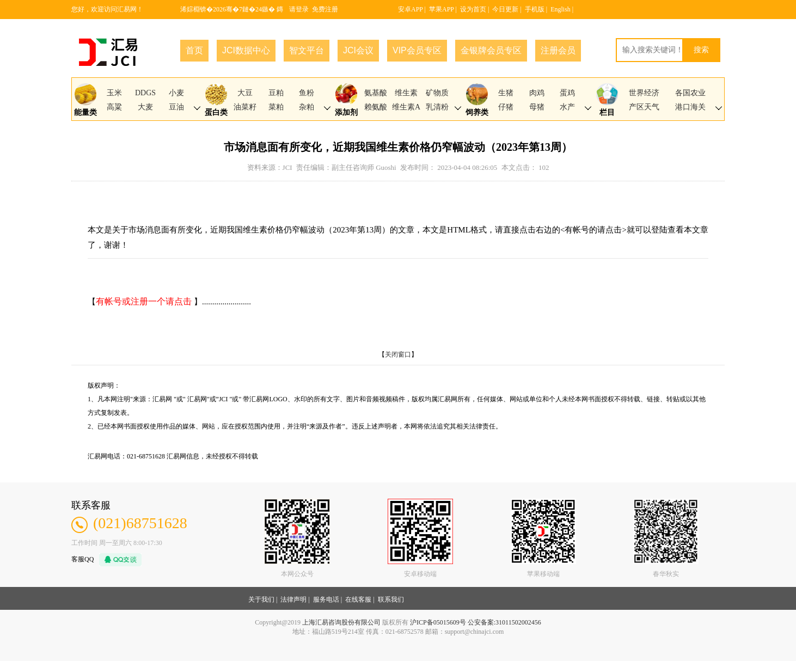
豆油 (176, 107)
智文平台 (306, 50)
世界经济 (644, 93)
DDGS (145, 93)
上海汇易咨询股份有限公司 (341, 622)
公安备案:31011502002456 (504, 622)
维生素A (406, 107)
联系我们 (391, 599)
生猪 (505, 93)
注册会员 (558, 50)
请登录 (299, 9)
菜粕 (276, 107)
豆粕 (276, 93)
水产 (567, 107)
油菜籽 (245, 107)
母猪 (536, 107)
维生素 (406, 93)
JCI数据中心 (246, 50)
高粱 (114, 107)
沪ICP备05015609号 (438, 622)
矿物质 (437, 93)
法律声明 (293, 599)
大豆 (245, 93)
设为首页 (473, 9)
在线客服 (358, 599)
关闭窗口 (398, 354)
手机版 (534, 9)
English (560, 9)
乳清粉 (437, 107)
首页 (194, 50)
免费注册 (325, 9)
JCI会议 (358, 50)
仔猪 (505, 107)
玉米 (114, 93)
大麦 (145, 107)
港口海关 (690, 107)
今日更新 (505, 9)
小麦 (176, 93)
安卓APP (410, 9)
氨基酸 (375, 93)
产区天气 (644, 107)
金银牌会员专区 (491, 50)
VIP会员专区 (417, 50)
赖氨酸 (375, 107)
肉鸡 (536, 93)
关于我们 (261, 599)
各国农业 (690, 93)
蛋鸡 (567, 93)
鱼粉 (306, 93)
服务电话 (326, 599)
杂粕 (306, 107)
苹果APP (441, 9)
